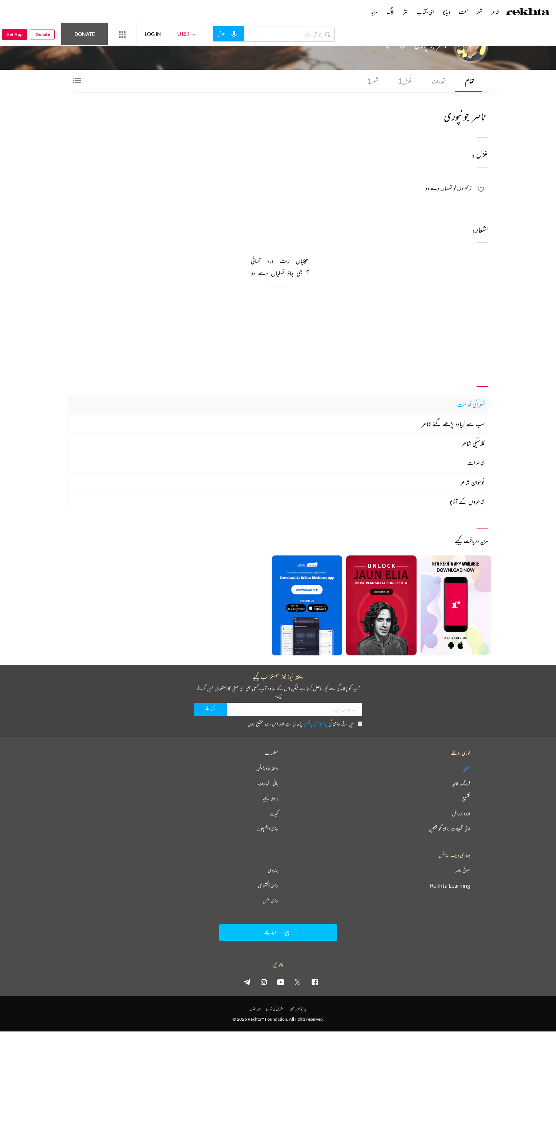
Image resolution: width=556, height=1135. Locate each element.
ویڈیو (446, 12)
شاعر (495, 12)
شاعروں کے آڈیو (467, 501)
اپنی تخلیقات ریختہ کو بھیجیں (449, 829)
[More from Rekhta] (122, 34)
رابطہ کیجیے (270, 798)
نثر (405, 12)
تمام (469, 81)
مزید (374, 12)
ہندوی (273, 870)
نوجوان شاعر (472, 482)
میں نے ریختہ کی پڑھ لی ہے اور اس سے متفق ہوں (305, 723)
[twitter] (297, 982)
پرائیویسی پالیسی (315, 723)
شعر (372, 81)
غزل (405, 81)
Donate (84, 34)
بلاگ (390, 12)
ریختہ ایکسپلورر (267, 829)
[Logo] (528, 12)
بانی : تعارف (268, 783)
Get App (14, 34)
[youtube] (280, 982)
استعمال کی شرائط (275, 1009)
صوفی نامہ (462, 870)
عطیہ (466, 768)
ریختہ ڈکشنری (268, 885)
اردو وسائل (461, 813)
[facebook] (314, 982)
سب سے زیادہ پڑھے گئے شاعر (453, 424)
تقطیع (466, 798)
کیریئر (274, 813)
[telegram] (247, 982)
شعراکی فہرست (471, 404)
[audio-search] (228, 33)
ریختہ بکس (270, 900)
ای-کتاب (425, 12)
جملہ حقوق (255, 1009)
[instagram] (264, 982)
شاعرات (476, 462)
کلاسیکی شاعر (473, 443)
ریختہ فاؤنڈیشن (267, 768)
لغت (463, 12)
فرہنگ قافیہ (461, 783)
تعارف (438, 81)
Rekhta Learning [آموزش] (450, 885)
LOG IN (153, 34)
